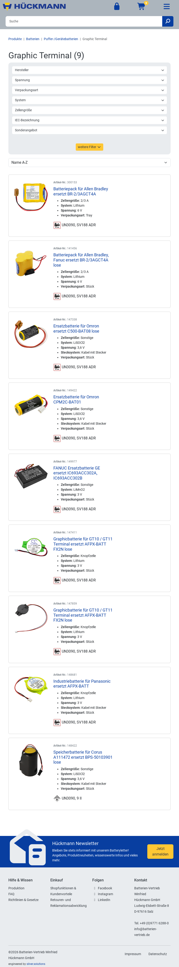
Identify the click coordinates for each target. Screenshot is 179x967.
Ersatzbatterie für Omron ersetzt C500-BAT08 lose (76, 328)
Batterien (32, 39)
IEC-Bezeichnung (90, 120)
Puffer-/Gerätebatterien (61, 39)
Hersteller (90, 70)
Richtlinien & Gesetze (23, 900)
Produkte (15, 39)
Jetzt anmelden (160, 851)
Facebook (105, 888)
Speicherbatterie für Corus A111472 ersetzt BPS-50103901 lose (83, 757)
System (90, 100)
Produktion (16, 888)
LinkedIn (104, 900)
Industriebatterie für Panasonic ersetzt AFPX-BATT (81, 684)
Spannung (90, 80)
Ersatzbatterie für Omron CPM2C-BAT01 (76, 399)
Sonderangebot (90, 130)
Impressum (133, 954)
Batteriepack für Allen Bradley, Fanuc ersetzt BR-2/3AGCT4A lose (81, 259)
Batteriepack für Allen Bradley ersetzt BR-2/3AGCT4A (80, 191)
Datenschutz (157, 954)
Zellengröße (90, 110)
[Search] (84, 21)
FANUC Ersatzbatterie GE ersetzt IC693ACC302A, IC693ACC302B (76, 473)
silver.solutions (36, 964)
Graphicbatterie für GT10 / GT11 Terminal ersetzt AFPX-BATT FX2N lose (83, 543)
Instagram (105, 894)
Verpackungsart (90, 90)
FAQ (11, 894)
